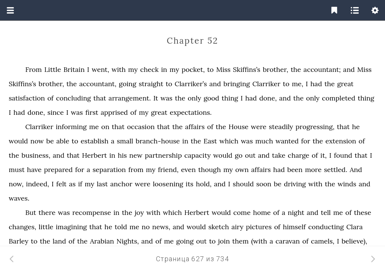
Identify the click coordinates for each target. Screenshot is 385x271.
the (296, 69)
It (155, 98)
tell (326, 212)
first (91, 112)
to (210, 69)
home (262, 212)
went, (100, 69)
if (80, 184)
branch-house (158, 141)
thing (230, 98)
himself (294, 226)
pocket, (193, 69)
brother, (275, 69)
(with (259, 241)
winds (347, 184)
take (279, 155)
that (99, 98)
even (188, 169)
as (72, 184)
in (164, 69)
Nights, (128, 241)
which (229, 141)
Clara (354, 226)
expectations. (190, 112)
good (211, 98)
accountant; (322, 69)
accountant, (98, 83)
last (102, 184)
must (16, 169)
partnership (163, 155)
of (50, 98)
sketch (218, 226)
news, (161, 226)
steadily (281, 126)
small (125, 141)
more (313, 169)
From (33, 69)
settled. (335, 169)
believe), (354, 241)
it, (323, 155)
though (209, 169)
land (59, 241)
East (210, 141)
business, (35, 155)
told (121, 226)
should (243, 184)
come (242, 212)
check (149, 69)
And (356, 169)
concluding (73, 98)
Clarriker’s (191, 83)
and (349, 69)
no (146, 226)
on (105, 126)
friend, (168, 169)
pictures (259, 226)
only (194, 98)
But (30, 212)
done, (268, 98)
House (239, 126)
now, (16, 184)
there (47, 212)
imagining (71, 226)
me (94, 126)
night (296, 212)
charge (298, 155)
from (135, 169)
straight (151, 83)
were (258, 126)
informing (71, 126)
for (305, 141)
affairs (195, 126)
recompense (91, 212)
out (250, 155)
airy (238, 226)
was (167, 98)
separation (109, 169)
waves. (19, 198)
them (240, 241)
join (224, 241)
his (122, 155)
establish (95, 141)
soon (263, 184)
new (135, 155)
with (119, 69)
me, (297, 83)
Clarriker (266, 83)
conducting (326, 226)
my (133, 69)
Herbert (94, 155)
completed (338, 98)
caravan (288, 241)
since (55, 112)
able (62, 141)
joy (139, 212)
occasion (141, 126)
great (345, 83)
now (37, 141)
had (316, 83)
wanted (287, 141)
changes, (22, 226)
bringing (236, 83)
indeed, (37, 184)
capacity (197, 155)
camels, (322, 241)
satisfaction (27, 98)
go (239, 155)
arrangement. (130, 98)
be (50, 141)
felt (61, 184)
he (356, 126)
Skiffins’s (247, 69)
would (18, 141)
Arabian (102, 241)
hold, (204, 184)
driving (295, 184)
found (343, 155)
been (295, 169)
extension (341, 141)
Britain (74, 69)
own (242, 169)
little (46, 226)
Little (52, 69)
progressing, (315, 126)
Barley (18, 241)
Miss (223, 69)
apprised (114, 112)
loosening (168, 184)
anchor (121, 184)
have (34, 169)
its (190, 184)
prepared (58, 169)
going (127, 83)
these (362, 212)
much (264, 141)
